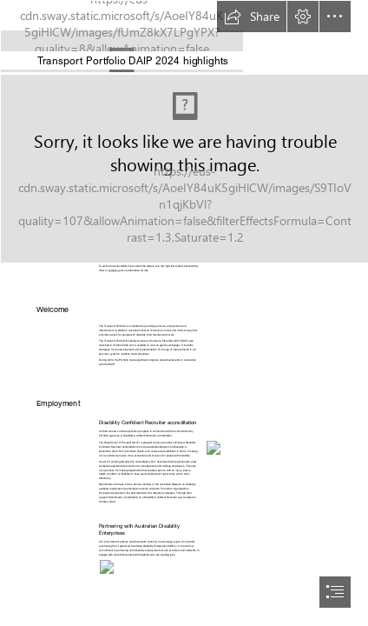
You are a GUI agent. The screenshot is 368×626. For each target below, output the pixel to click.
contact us (114, 271)
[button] (251, 16)
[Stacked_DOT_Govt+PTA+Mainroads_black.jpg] (184, 36)
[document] (184, 313)
